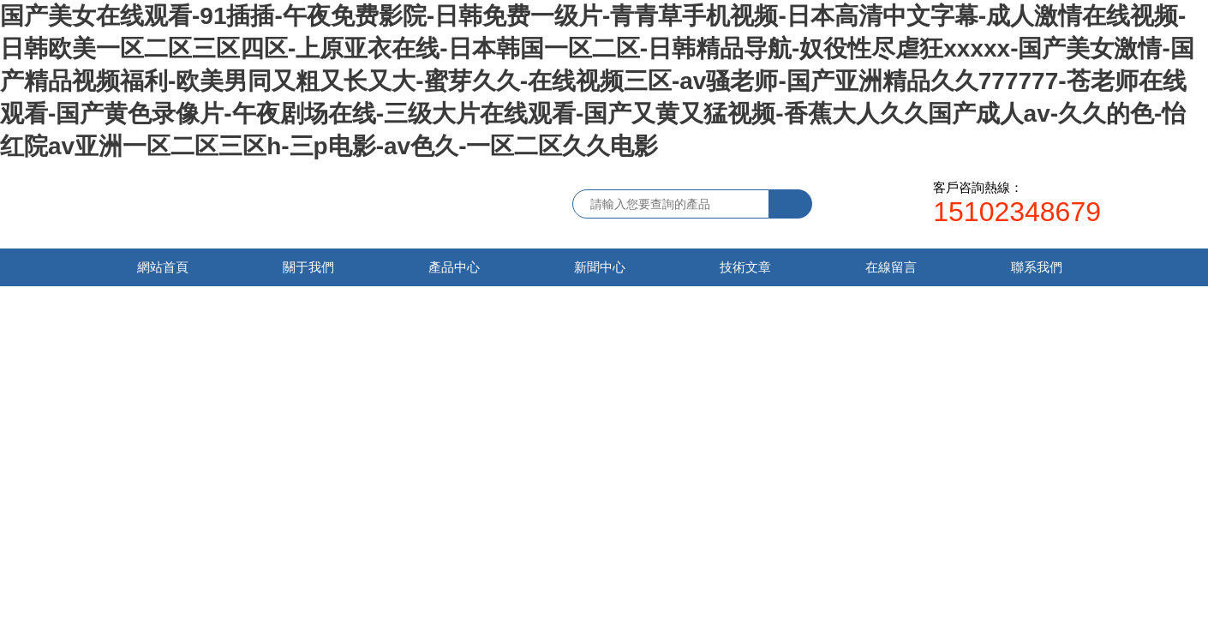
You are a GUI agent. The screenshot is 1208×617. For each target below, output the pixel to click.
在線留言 (891, 267)
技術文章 (745, 267)
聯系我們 (1036, 267)
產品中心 (454, 267)
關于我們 (308, 267)
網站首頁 (162, 267)
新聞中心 (599, 267)
